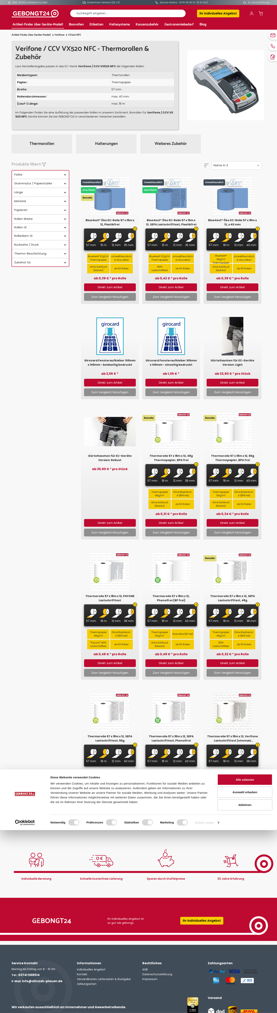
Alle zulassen (245, 962)
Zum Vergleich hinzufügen (109, 297)
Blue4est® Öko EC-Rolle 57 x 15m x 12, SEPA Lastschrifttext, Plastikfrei (171, 222)
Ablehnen (244, 987)
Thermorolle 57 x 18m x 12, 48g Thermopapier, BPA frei (171, 458)
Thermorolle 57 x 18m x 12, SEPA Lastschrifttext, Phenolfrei (171, 738)
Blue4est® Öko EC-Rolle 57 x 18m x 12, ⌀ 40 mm (232, 222)
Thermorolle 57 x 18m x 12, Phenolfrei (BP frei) (171, 598)
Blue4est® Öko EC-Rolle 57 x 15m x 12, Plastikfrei (110, 222)
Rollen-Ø (40, 227)
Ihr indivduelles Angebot (218, 13)
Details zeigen (204, 1005)
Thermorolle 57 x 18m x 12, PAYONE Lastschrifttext (109, 598)
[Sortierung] (237, 165)
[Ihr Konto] (251, 13)
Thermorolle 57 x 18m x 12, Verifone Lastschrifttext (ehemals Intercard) (232, 738)
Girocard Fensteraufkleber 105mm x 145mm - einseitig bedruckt (171, 363)
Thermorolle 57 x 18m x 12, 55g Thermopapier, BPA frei (232, 458)
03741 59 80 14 (187, 2)
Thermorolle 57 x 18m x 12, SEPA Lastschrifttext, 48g (232, 598)
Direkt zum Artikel (110, 287)
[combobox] (128, 13)
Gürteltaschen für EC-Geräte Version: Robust (110, 458)
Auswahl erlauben (245, 975)
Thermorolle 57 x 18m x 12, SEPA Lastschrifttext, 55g (110, 738)
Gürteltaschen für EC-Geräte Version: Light (232, 363)
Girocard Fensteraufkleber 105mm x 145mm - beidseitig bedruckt (109, 363)
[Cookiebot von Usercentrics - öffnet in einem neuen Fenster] (25, 1005)
